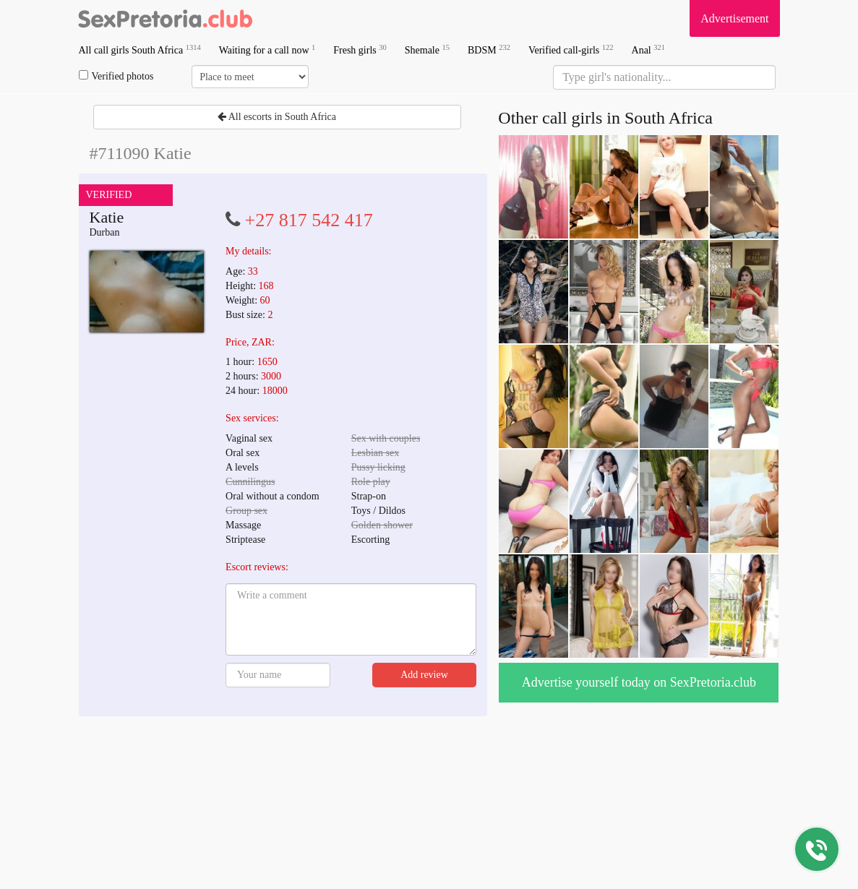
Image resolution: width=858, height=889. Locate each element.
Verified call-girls (571, 49)
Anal (648, 49)
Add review (424, 674)
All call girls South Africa (140, 49)
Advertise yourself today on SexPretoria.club (639, 682)
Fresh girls (360, 49)
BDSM (489, 49)
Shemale (427, 49)
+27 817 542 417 (309, 220)
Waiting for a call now (267, 49)
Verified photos (116, 76)
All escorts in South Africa (277, 116)
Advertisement (734, 18)
